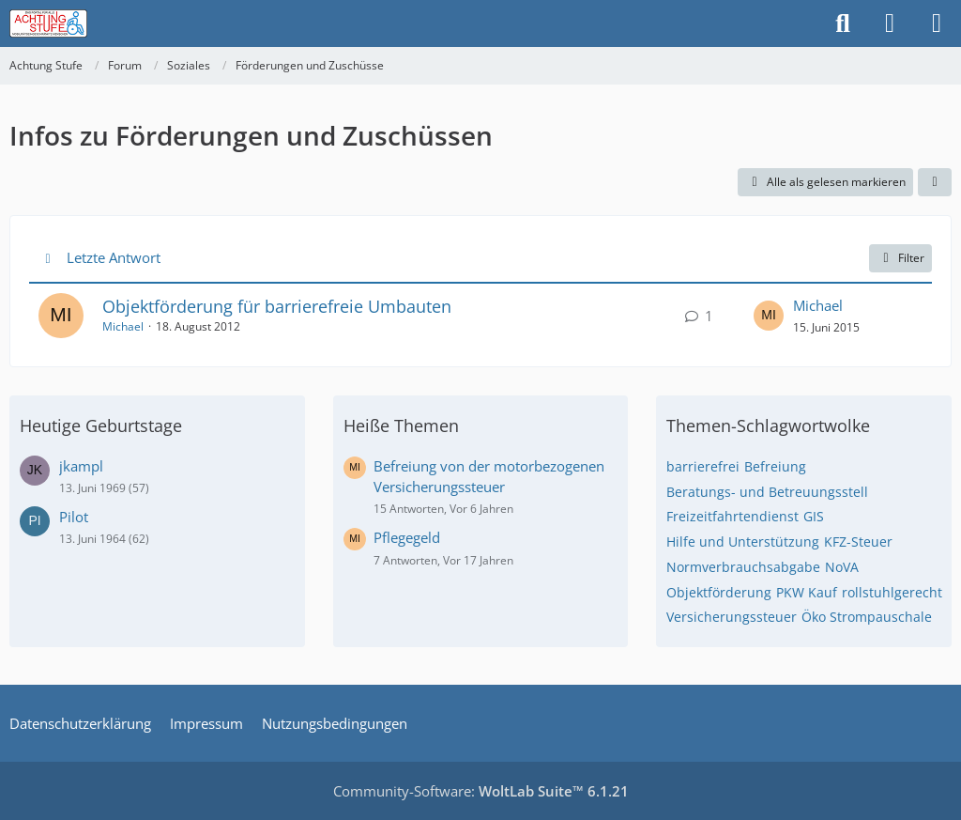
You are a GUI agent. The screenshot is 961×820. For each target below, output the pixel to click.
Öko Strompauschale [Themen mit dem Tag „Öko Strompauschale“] (866, 617)
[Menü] (936, 23)
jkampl (81, 465)
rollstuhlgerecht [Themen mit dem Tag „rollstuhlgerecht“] (892, 592)
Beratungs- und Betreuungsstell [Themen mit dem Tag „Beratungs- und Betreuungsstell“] (767, 492)
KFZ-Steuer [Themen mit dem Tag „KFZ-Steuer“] (858, 541)
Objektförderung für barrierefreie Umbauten (276, 306)
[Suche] (843, 23)
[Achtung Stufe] (48, 23)
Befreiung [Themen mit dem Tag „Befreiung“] (775, 466)
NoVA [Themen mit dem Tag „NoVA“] (842, 567)
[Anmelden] (889, 23)
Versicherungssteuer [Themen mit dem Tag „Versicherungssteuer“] (731, 617)
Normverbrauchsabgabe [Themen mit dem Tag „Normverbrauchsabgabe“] (743, 567)
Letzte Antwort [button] (113, 257)
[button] (935, 182)
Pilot (73, 516)
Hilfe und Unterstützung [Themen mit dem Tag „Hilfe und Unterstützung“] (742, 541)
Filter (900, 258)
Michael (123, 326)
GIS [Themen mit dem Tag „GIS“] (813, 516)
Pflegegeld (407, 537)
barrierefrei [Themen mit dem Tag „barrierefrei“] (703, 466)
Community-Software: (481, 790)
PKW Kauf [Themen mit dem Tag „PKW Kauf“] (806, 592)
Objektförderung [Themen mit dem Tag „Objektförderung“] (718, 592)
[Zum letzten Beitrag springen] (769, 316)
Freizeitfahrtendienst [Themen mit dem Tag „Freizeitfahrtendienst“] (732, 516)
